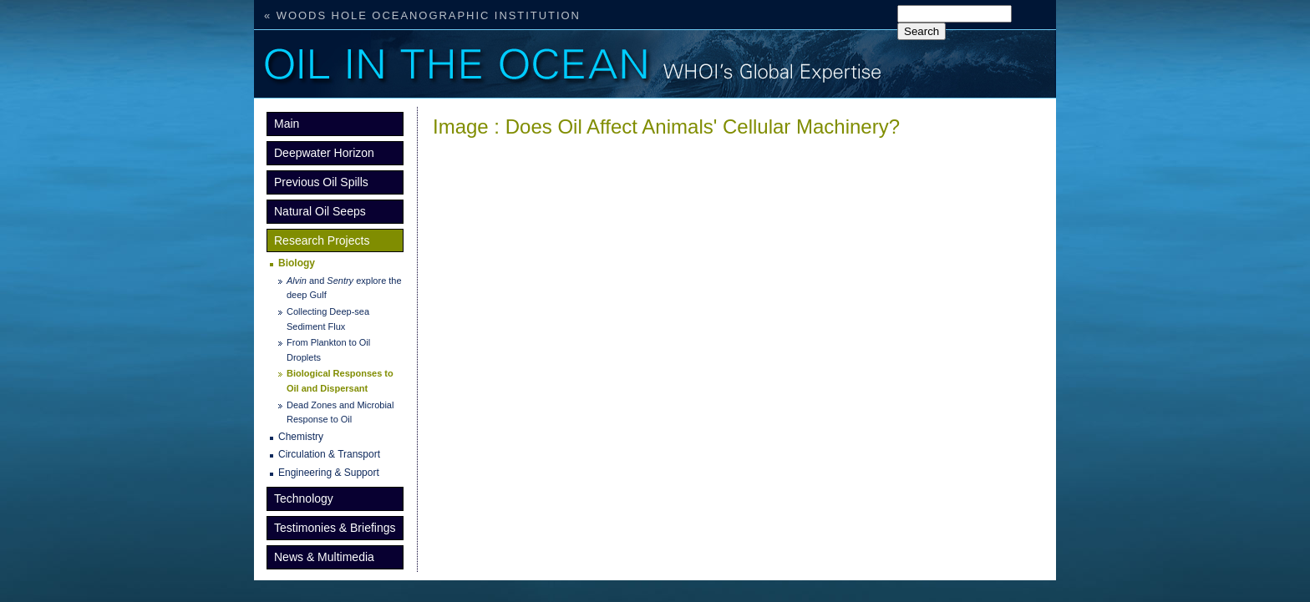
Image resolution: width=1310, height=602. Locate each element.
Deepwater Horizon (324, 152)
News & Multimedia (324, 557)
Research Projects (321, 240)
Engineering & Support (328, 472)
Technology (303, 498)
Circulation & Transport (329, 454)
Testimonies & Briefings (335, 527)
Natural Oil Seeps (320, 211)
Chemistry (300, 437)
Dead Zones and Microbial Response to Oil (340, 412)
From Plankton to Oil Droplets (328, 349)
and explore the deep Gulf (344, 288)
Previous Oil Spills (321, 182)
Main (286, 123)
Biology (296, 263)
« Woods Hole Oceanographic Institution (422, 15)
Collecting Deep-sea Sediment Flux (328, 318)
